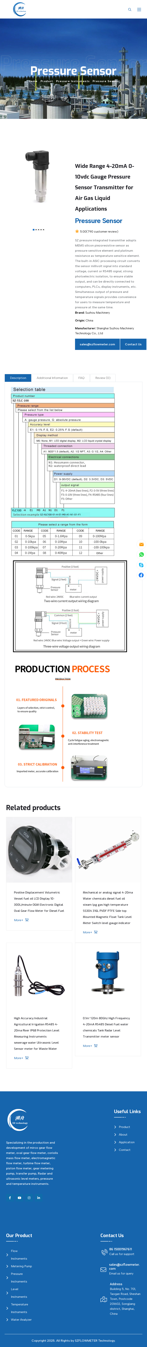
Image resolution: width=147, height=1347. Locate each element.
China (89, 320)
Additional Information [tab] (52, 378)
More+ (21, 920)
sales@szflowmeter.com (97, 344)
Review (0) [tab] (102, 378)
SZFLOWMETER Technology (95, 1340)
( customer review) (102, 231)
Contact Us (133, 344)
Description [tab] (18, 378)
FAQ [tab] (81, 378)
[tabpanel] (73, 584)
